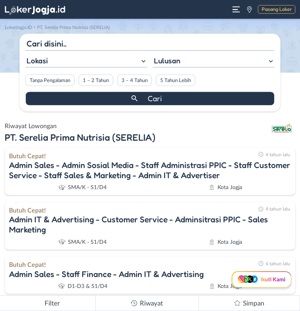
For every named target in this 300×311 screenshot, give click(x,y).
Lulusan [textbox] (167, 60)
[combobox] (86, 61)
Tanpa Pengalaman (50, 80)
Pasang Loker (277, 9)
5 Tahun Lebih (175, 80)
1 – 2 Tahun (96, 80)
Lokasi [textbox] (37, 60)
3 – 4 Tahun (134, 80)
